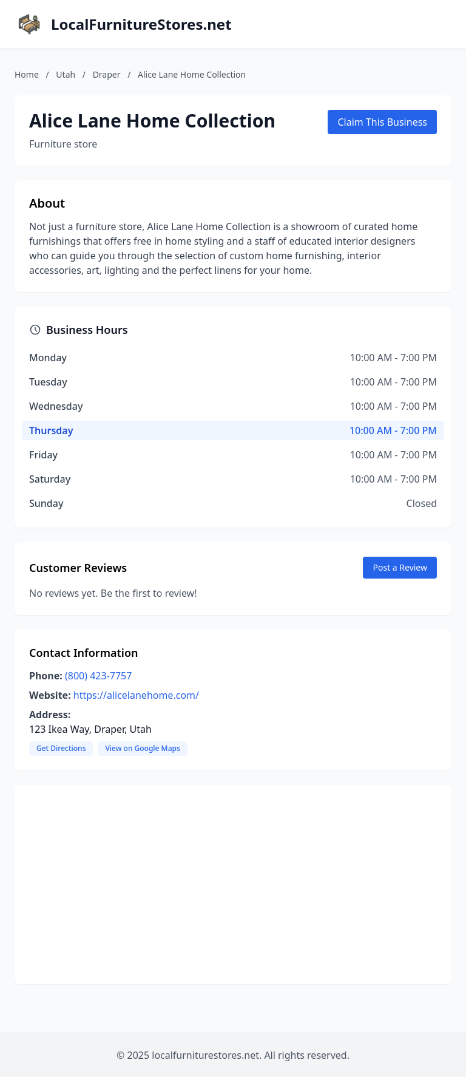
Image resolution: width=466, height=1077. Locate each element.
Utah (65, 74)
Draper (107, 74)
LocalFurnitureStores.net (141, 24)
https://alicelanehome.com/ (136, 695)
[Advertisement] (233, 885)
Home (27, 74)
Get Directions (61, 748)
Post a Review (400, 567)
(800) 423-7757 (98, 675)
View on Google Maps (142, 748)
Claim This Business (382, 122)
